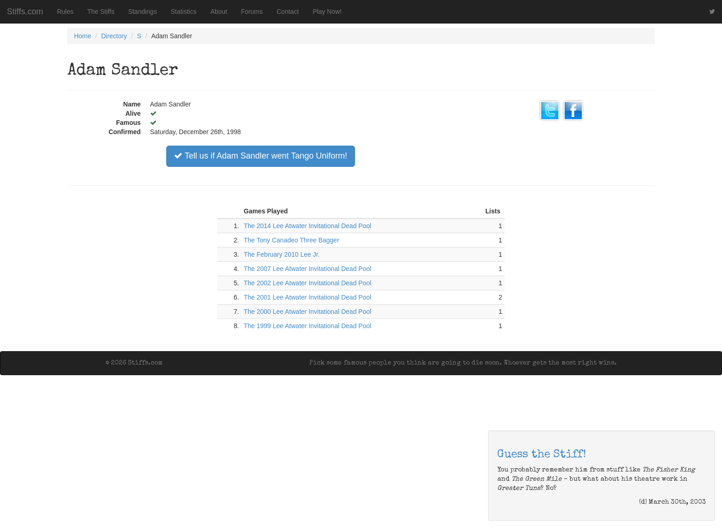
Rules (65, 11)
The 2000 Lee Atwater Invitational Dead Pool (307, 311)
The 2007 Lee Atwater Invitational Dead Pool (307, 268)
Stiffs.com (25, 11)
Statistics (184, 11)
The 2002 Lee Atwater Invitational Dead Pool (307, 283)
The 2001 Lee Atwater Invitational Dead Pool (307, 297)
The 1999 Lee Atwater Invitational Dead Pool (307, 326)
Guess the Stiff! (541, 454)
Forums (251, 11)
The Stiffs (101, 11)
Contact (288, 11)
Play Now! (327, 11)
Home (82, 36)
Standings (142, 11)
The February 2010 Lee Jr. (282, 254)
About (218, 11)
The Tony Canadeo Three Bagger (291, 240)
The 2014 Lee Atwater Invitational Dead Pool (307, 226)
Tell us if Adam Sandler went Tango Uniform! (260, 155)
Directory (114, 36)
